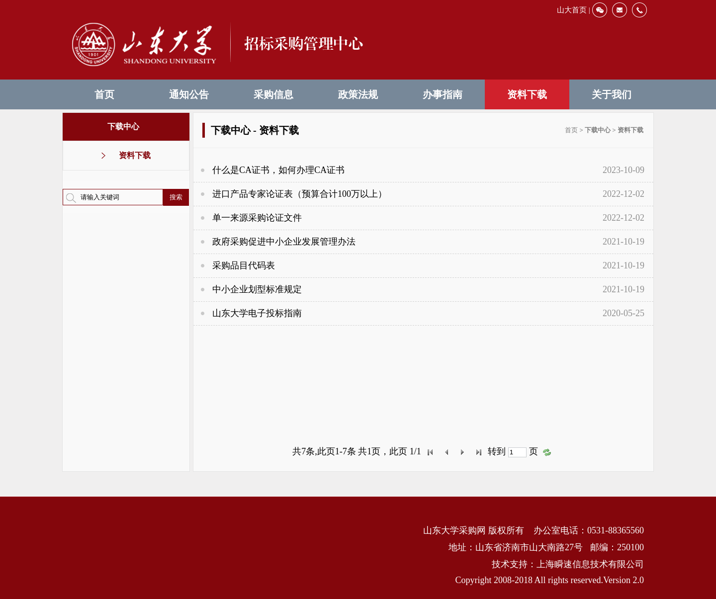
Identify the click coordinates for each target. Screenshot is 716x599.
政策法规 (358, 94)
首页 (104, 94)
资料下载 (527, 94)
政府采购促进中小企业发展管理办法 (284, 242)
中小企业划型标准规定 (257, 289)
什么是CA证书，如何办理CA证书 (278, 170)
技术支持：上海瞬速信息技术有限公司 (568, 564)
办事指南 (442, 94)
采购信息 (273, 94)
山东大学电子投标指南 (257, 313)
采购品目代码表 (243, 265)
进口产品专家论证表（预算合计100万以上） (299, 194)
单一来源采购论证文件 (257, 218)
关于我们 (611, 94)
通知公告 (189, 94)
